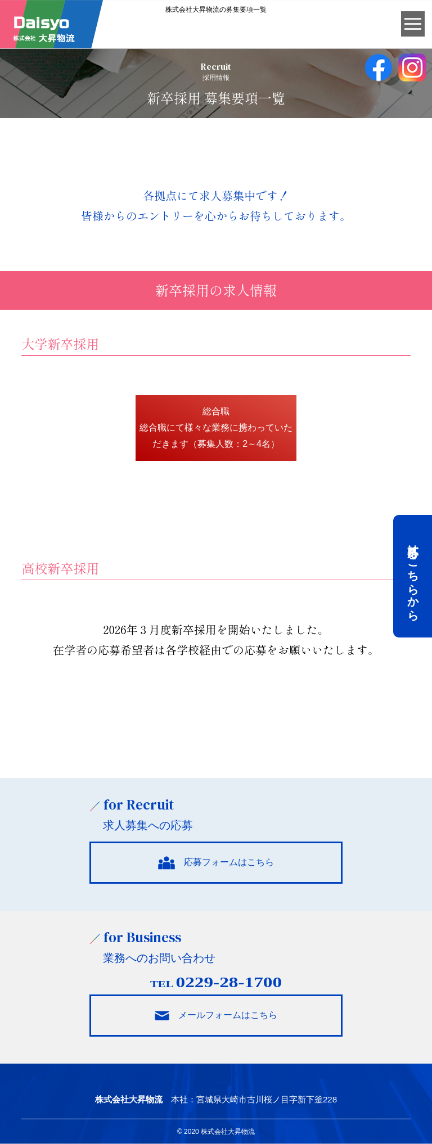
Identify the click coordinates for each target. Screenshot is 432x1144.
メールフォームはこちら (216, 1015)
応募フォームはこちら (216, 863)
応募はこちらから (413, 576)
